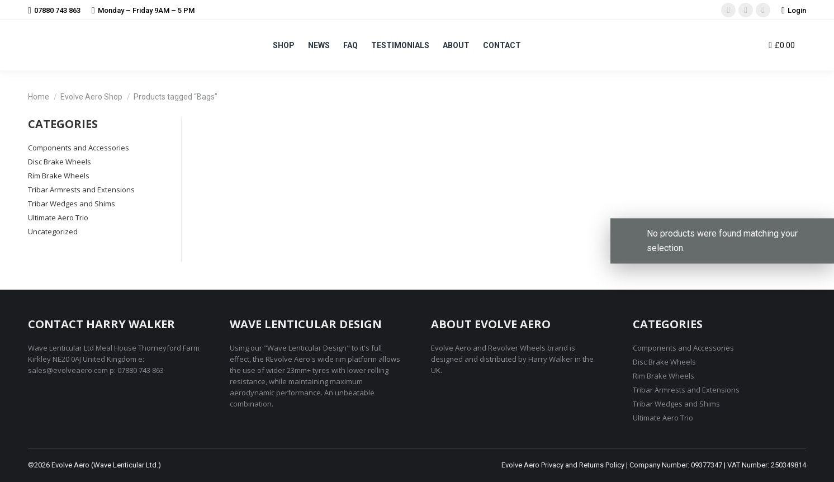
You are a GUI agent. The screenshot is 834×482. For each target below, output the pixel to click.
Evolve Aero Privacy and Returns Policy (562, 465)
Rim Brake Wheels (58, 176)
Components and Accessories (78, 148)
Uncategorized (53, 231)
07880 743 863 (54, 10)
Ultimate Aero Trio (58, 217)
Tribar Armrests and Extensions (81, 190)
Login (793, 10)
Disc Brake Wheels (59, 162)
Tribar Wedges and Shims (71, 204)
